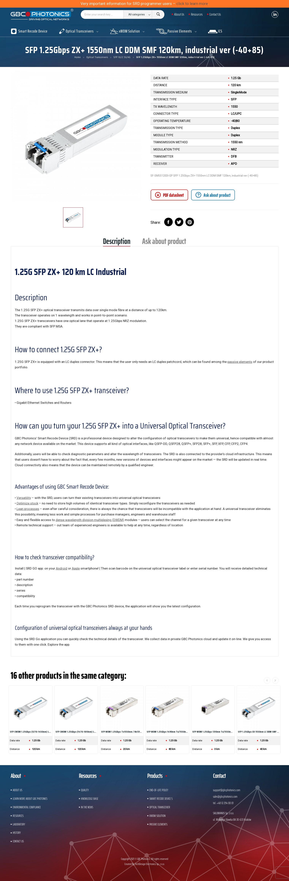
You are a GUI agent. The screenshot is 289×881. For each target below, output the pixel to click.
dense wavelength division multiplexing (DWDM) (90, 520)
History (17, 832)
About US (17, 790)
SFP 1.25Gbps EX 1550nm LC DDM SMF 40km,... (258, 731)
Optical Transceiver (159, 807)
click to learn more (192, 3)
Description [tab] (116, 242)
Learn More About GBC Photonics (30, 798)
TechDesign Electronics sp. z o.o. (150, 864)
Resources (18, 815)
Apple (76, 568)
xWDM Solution (157, 815)
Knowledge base (89, 798)
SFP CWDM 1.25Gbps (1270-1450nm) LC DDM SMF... (30, 731)
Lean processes (28, 509)
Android (61, 568)
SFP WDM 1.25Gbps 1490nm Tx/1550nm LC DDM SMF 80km (167, 731)
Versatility (24, 498)
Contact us (18, 841)
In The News (87, 807)
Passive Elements (158, 824)
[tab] (213, 195)
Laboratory (19, 824)
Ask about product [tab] (164, 242)
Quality (85, 790)
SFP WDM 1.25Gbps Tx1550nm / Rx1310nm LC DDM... (122, 731)
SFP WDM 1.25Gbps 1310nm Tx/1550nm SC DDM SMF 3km (213, 731)
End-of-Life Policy (158, 790)
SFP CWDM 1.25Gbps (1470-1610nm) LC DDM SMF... (76, 731)
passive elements (239, 362)
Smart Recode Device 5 (161, 798)
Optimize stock (27, 503)
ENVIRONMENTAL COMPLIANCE (27, 807)
